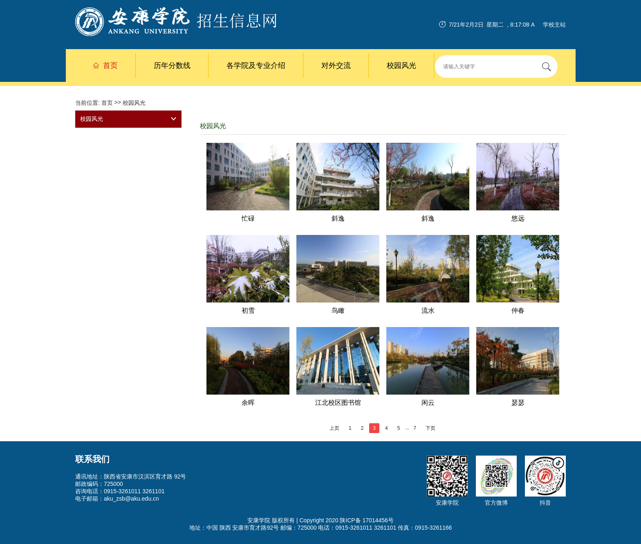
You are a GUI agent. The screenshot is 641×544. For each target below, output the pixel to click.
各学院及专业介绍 (255, 65)
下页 (430, 428)
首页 (105, 65)
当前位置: (88, 102)
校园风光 (401, 65)
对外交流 (336, 65)
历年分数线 (172, 65)
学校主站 (554, 24)
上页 (334, 428)
